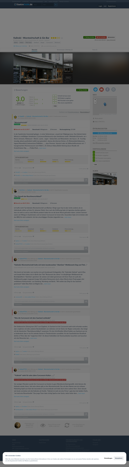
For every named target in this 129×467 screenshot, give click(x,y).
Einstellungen (108, 458)
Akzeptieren (118, 458)
